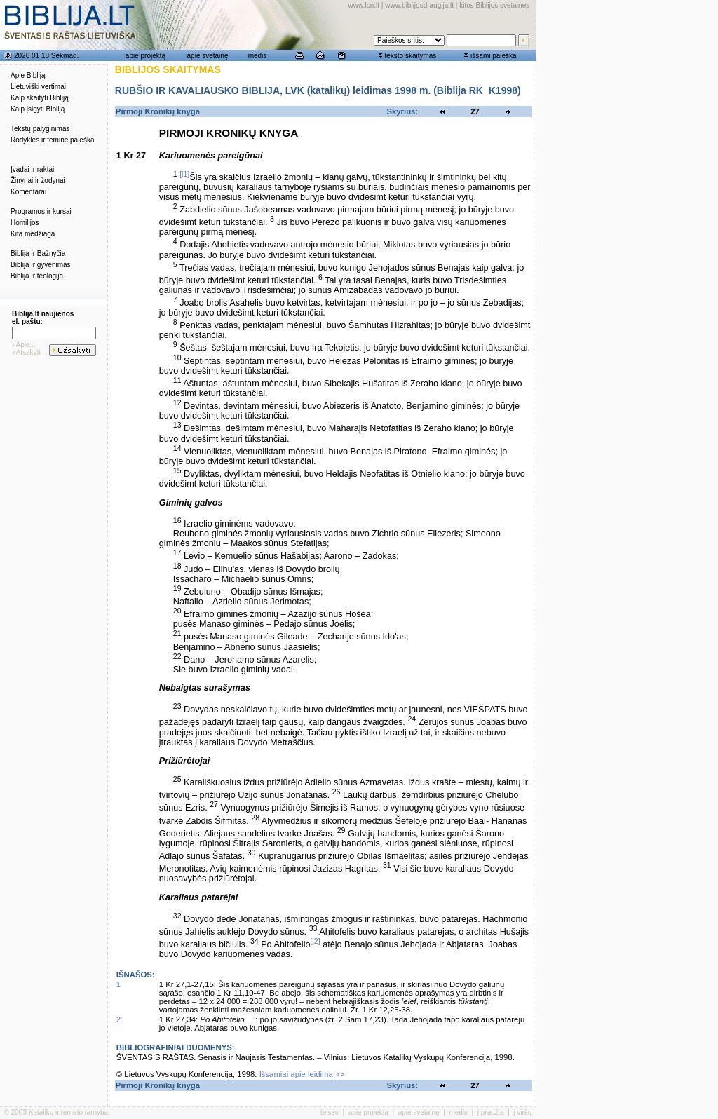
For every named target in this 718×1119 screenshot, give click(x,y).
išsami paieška (493, 56)
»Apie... (24, 344)
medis (257, 56)
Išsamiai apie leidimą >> (302, 1074)
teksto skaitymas (410, 56)
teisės (329, 1112)
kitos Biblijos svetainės (494, 5)
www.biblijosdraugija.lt (419, 5)
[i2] (315, 941)
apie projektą (145, 56)
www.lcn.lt (363, 5)
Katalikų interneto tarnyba (68, 1112)
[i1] (184, 174)
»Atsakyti (26, 352)
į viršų (522, 1112)
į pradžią (490, 1112)
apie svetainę (208, 56)
